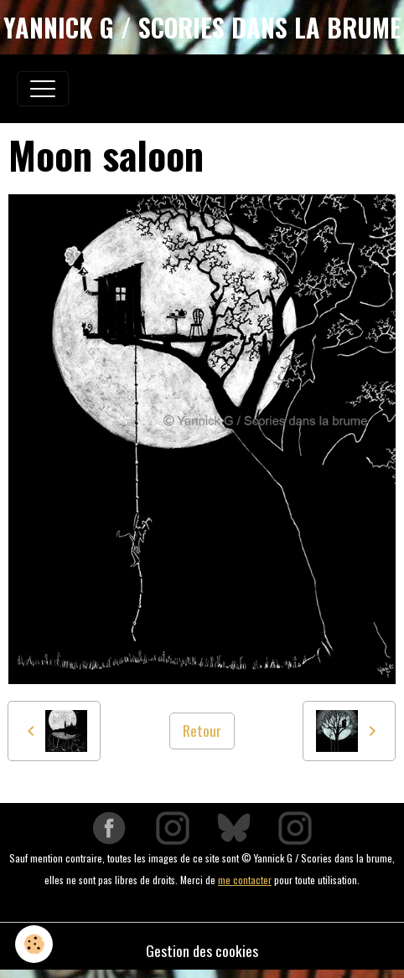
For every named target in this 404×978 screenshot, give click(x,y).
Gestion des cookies (202, 950)
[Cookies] (34, 944)
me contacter (245, 879)
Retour (202, 730)
